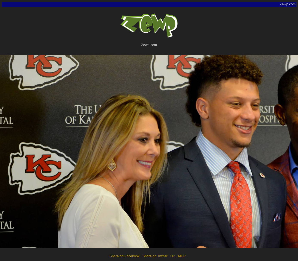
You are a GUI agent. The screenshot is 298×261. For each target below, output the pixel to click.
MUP (182, 256)
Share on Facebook (125, 256)
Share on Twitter (154, 256)
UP (172, 256)
